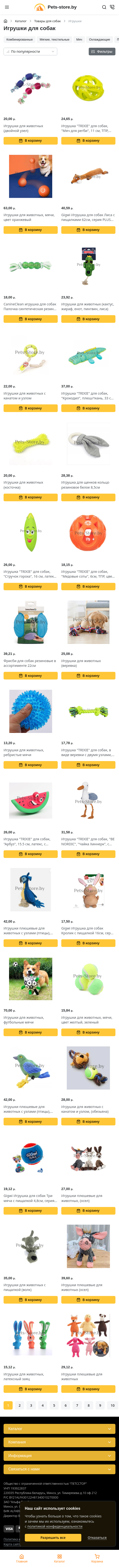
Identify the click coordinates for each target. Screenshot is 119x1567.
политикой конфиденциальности (55, 1526)
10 (112, 1405)
